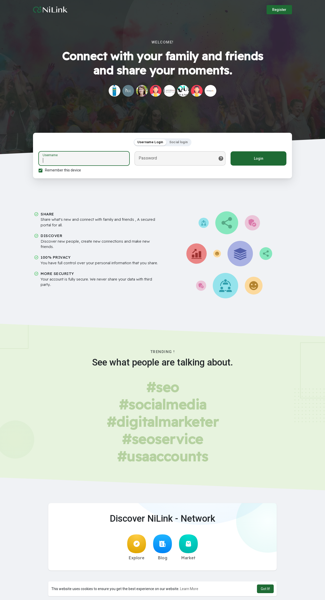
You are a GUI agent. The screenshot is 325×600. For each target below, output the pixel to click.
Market (188, 549)
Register (279, 10)
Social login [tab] (178, 143)
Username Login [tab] (150, 143)
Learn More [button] (189, 589)
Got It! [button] (265, 589)
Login (258, 159)
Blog (162, 549)
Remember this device (64, 171)
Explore (136, 549)
